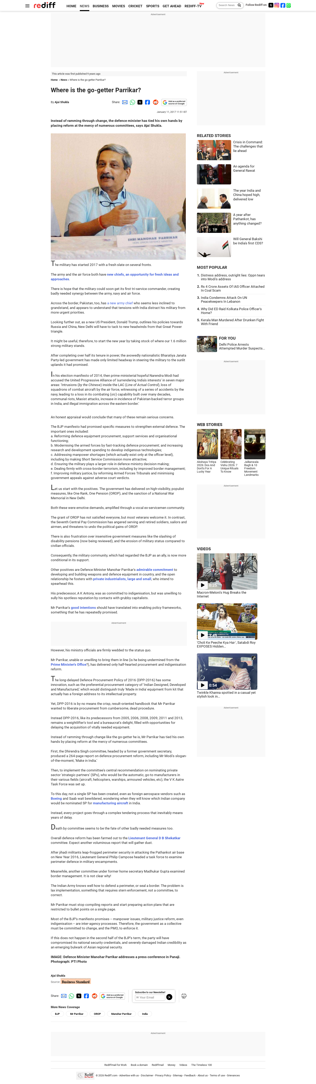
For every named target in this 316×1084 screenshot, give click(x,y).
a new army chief (120, 303)
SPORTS (152, 6)
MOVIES (118, 6)
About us (203, 1075)
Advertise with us (129, 1075)
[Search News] (238, 5)
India (145, 1013)
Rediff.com (111, 1075)
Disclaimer (147, 1075)
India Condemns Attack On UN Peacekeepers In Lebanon (224, 299)
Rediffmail (158, 1064)
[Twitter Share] (139, 102)
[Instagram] (277, 5)
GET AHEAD (172, 6)
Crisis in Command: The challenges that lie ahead (248, 146)
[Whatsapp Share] (132, 102)
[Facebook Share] (147, 102)
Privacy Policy (163, 1075)
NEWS (84, 6)
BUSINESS (101, 6)
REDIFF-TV (193, 6)
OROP (97, 1013)
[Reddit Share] (155, 102)
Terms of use (217, 1075)
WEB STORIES (209, 424)
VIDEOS (204, 549)
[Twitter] (271, 5)
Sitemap (177, 1075)
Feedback (190, 1075)
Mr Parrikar (76, 1013)
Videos (183, 1064)
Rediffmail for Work (115, 1064)
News (64, 79)
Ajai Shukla (62, 102)
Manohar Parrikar (121, 1013)
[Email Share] (124, 102)
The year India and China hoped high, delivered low (247, 195)
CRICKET (135, 6)
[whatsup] (289, 5)
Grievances (233, 1075)
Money (171, 1064)
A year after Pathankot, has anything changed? (247, 219)
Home (54, 79)
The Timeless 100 (201, 1064)
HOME (71, 6)
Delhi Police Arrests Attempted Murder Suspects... (242, 346)
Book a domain (139, 1064)
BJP (57, 1013)
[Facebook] (283, 5)
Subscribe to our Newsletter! (150, 992)
